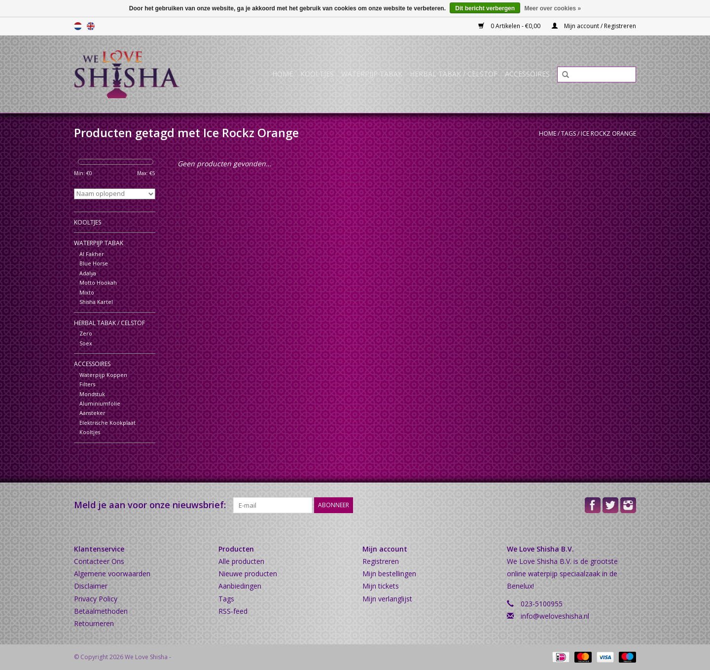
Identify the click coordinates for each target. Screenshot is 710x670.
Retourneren (94, 623)
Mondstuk (92, 394)
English (91, 26)
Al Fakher (91, 254)
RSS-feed (233, 611)
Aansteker (92, 412)
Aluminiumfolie (99, 403)
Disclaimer (90, 586)
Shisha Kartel (96, 301)
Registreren (380, 561)
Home (282, 73)
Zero (85, 333)
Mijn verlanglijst (387, 598)
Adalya (87, 273)
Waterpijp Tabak (371, 73)
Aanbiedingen (239, 586)
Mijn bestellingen (389, 573)
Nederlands (78, 26)
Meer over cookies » (552, 8)
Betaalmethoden (101, 611)
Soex (85, 343)
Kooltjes (317, 73)
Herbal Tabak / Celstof (453, 73)
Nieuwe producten (247, 573)
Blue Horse (93, 263)
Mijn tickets (380, 586)
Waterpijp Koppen (103, 374)
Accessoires (527, 73)
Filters (87, 384)
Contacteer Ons (99, 561)
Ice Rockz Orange (608, 133)
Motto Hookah (98, 282)
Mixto (86, 292)
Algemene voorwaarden (112, 573)
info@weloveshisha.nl (555, 616)
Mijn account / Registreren (594, 26)
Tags (568, 133)
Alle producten (241, 561)
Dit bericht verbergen (485, 8)
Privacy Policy (95, 598)
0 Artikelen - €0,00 (510, 26)
